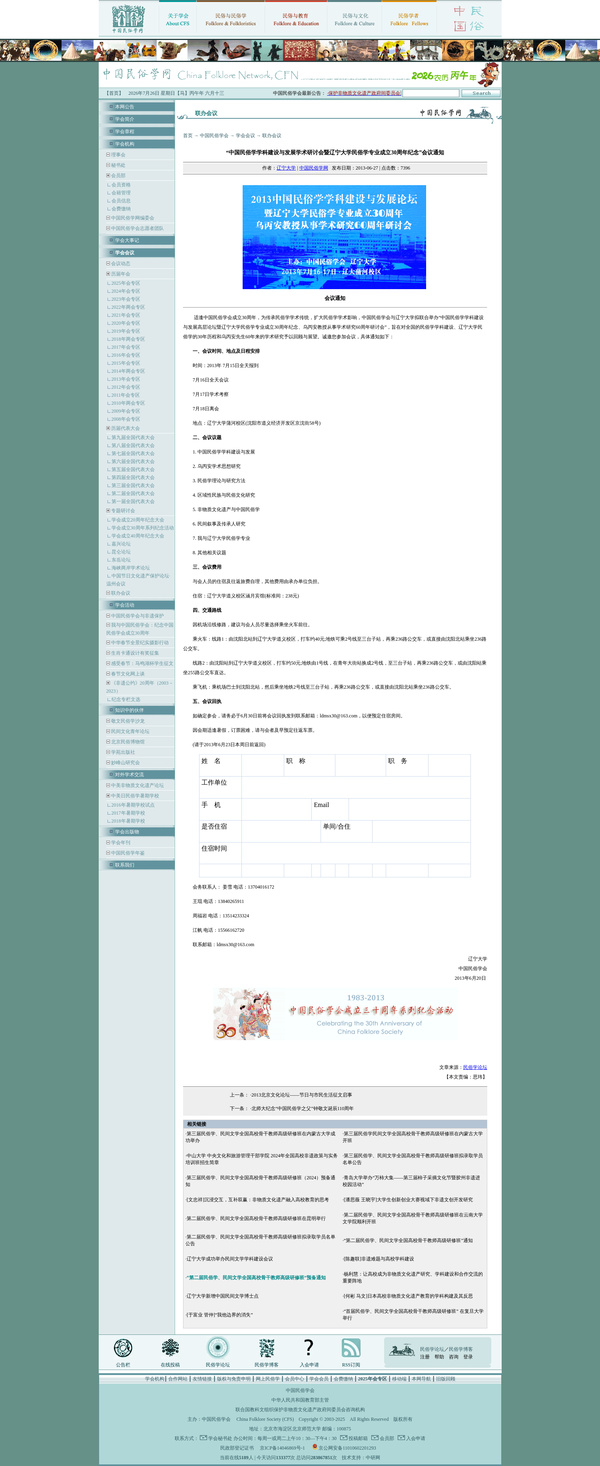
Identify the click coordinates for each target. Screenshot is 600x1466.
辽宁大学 (286, 168)
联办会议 (120, 593)
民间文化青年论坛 (130, 731)
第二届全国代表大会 (133, 493)
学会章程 (124, 131)
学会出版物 (127, 832)
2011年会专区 (126, 395)
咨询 (453, 1357)
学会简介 (124, 119)
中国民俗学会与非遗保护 (137, 616)
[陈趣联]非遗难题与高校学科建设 (379, 1259)
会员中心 (294, 1379)
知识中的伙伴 (129, 710)
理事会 (118, 155)
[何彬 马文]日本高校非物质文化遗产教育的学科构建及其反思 (408, 1296)
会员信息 (121, 201)
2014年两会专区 (128, 371)
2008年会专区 (126, 419)
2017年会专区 (126, 347)
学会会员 (319, 1379)
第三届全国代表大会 (133, 485)
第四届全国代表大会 (133, 477)
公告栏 (123, 1365)
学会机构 (124, 144)
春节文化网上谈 (127, 674)
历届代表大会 (125, 428)
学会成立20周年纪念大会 (138, 520)
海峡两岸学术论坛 (131, 568)
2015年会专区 (126, 363)
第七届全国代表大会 (133, 453)
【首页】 (114, 93)
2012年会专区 (126, 387)
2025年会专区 (126, 283)
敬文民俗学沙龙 (127, 721)
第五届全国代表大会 (133, 469)
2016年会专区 (126, 355)
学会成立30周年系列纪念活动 (143, 528)
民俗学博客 (267, 1365)
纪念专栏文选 (126, 699)
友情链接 (202, 1379)
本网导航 (421, 1379)
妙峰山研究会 (125, 762)
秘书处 (118, 165)
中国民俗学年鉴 (127, 853)
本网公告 (124, 107)
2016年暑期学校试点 (133, 805)
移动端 (399, 1379)
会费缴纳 (121, 209)
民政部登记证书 (237, 1448)
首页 (188, 135)
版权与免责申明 (234, 1379)
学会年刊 (120, 842)
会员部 (118, 175)
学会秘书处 (220, 1438)
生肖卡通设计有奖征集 (134, 653)
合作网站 (177, 1379)
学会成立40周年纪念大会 (138, 536)
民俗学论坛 (475, 1067)
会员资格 (121, 185)
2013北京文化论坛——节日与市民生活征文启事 (301, 1095)
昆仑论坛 (121, 552)
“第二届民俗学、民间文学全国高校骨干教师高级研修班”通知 (408, 1240)
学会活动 (124, 605)
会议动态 (120, 263)
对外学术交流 (129, 774)
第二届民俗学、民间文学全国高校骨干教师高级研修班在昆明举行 (256, 1218)
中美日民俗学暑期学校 (135, 796)
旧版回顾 (445, 1379)
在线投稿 (170, 1365)
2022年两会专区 (128, 307)
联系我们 (124, 865)
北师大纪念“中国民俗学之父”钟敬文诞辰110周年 (302, 1108)
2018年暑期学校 (128, 821)
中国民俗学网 (313, 168)
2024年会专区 (126, 291)
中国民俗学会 (214, 135)
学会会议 (245, 135)
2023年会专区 (126, 299)
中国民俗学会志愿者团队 (137, 228)
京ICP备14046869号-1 (282, 1448)
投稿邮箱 (357, 1438)
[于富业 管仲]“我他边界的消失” (220, 1315)
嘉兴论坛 (121, 544)
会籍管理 (121, 193)
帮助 (439, 1357)
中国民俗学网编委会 (132, 218)
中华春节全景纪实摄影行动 (139, 642)
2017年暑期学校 (128, 813)
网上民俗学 (268, 1379)
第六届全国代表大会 (133, 461)
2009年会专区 (126, 411)
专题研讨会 (123, 510)
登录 (468, 1357)
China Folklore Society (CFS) (265, 1419)
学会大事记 (127, 240)
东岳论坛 (121, 560)
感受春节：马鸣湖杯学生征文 (141, 663)
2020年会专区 (126, 323)
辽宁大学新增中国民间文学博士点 (223, 1296)
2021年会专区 (126, 315)
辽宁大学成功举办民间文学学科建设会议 (230, 1259)
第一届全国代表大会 (133, 501)
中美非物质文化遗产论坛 (137, 785)
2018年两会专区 (128, 339)
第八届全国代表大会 (133, 445)
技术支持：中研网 (361, 1457)
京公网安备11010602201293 (347, 1448)
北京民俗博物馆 (127, 742)
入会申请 (309, 1365)
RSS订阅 (351, 1365)
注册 (425, 1357)
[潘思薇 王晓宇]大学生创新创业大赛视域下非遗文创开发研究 (408, 1199)
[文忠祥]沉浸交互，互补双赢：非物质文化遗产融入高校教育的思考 (258, 1199)
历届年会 (120, 274)
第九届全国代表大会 (133, 437)
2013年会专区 (126, 379)
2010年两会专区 (128, 403)
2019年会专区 (126, 331)
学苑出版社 (122, 752)
